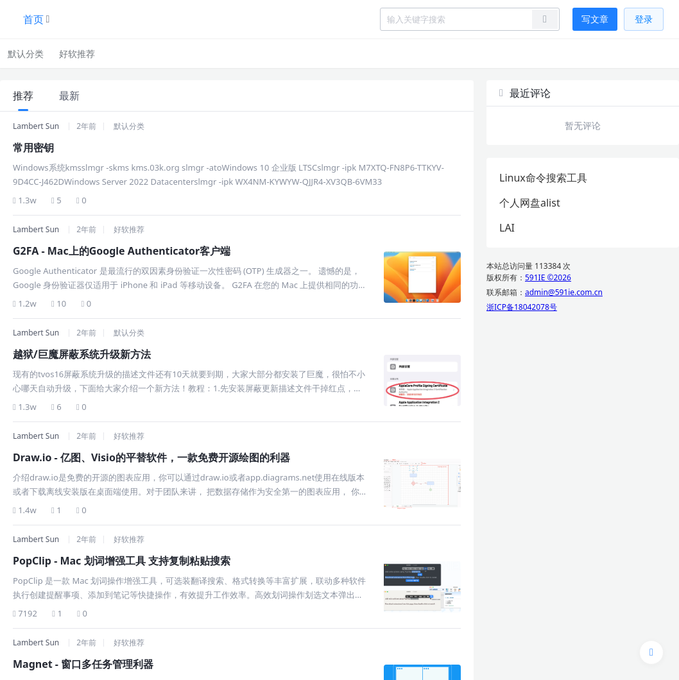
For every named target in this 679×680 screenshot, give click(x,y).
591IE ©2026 (548, 277)
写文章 (594, 19)
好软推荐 (77, 53)
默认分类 (26, 53)
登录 (644, 19)
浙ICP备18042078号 (521, 307)
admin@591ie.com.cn (564, 292)
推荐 (23, 96)
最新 (69, 96)
